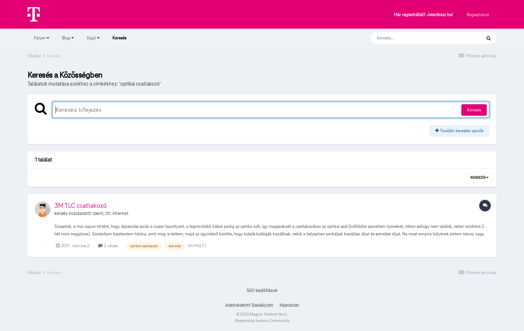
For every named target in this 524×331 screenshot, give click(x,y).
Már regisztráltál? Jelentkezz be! (423, 15)
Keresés (119, 41)
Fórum (41, 37)
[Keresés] (419, 38)
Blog (68, 37)
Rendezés (479, 178)
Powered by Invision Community (262, 320)
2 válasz (108, 245)
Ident (98, 213)
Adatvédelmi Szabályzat (249, 305)
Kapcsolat (289, 305)
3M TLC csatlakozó (80, 205)
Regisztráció (478, 14)
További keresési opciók (459, 130)
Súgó (93, 37)
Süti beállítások (262, 290)
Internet (120, 213)
